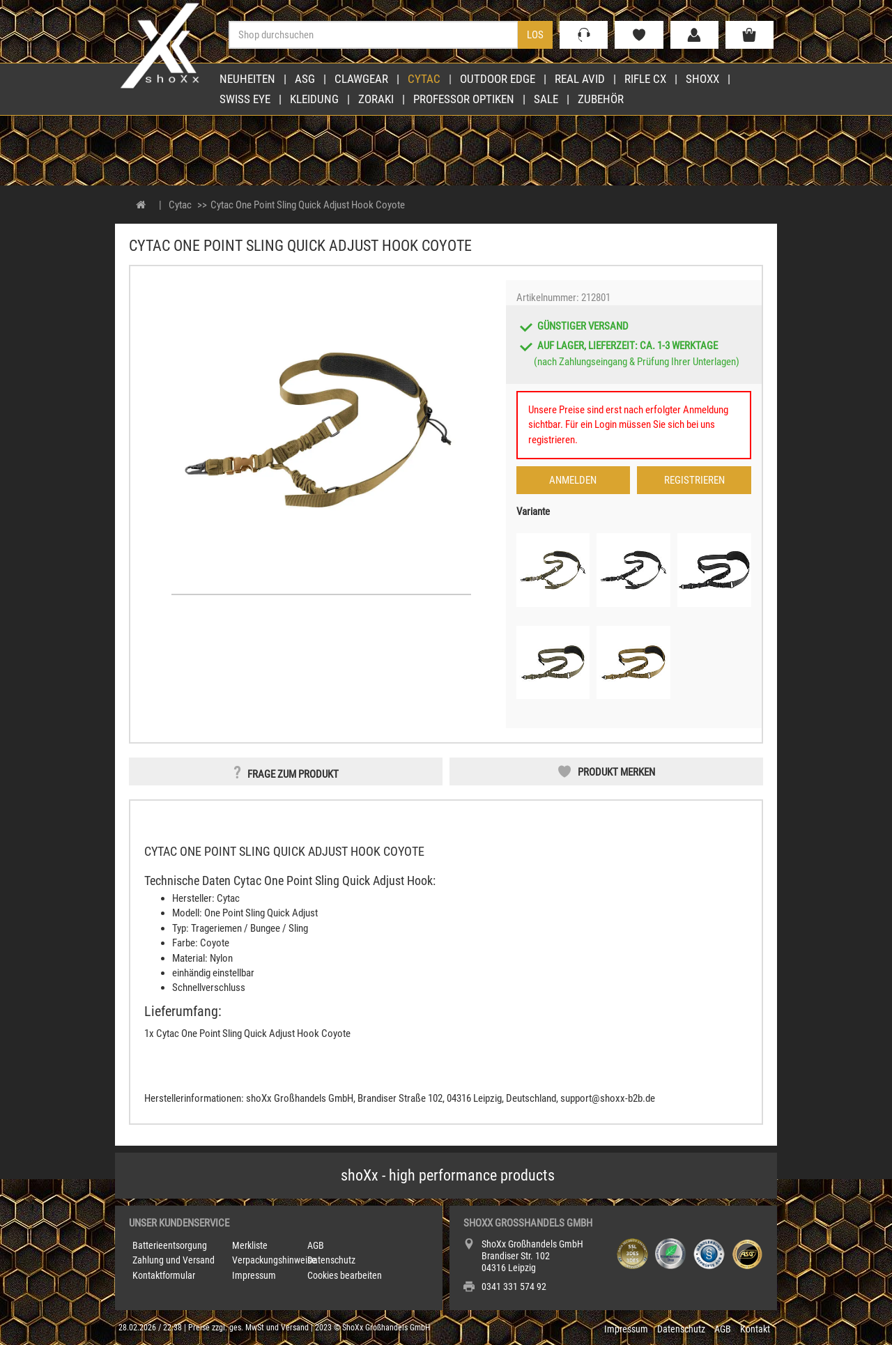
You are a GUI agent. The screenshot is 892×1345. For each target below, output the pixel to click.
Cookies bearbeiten (344, 1275)
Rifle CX (645, 79)
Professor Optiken (463, 99)
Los (535, 35)
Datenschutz (331, 1260)
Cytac (424, 79)
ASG (305, 79)
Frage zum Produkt (293, 774)
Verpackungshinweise (274, 1260)
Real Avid (580, 79)
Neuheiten (247, 79)
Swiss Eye (245, 99)
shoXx (702, 79)
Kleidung (314, 99)
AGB (315, 1245)
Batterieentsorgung (169, 1245)
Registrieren (694, 480)
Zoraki (376, 99)
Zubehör (601, 99)
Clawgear (361, 79)
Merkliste (250, 1245)
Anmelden (573, 480)
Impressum (254, 1275)
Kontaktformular (163, 1275)
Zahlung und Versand (173, 1260)
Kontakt (755, 1329)
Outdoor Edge (497, 79)
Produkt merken (616, 772)
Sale (546, 99)
